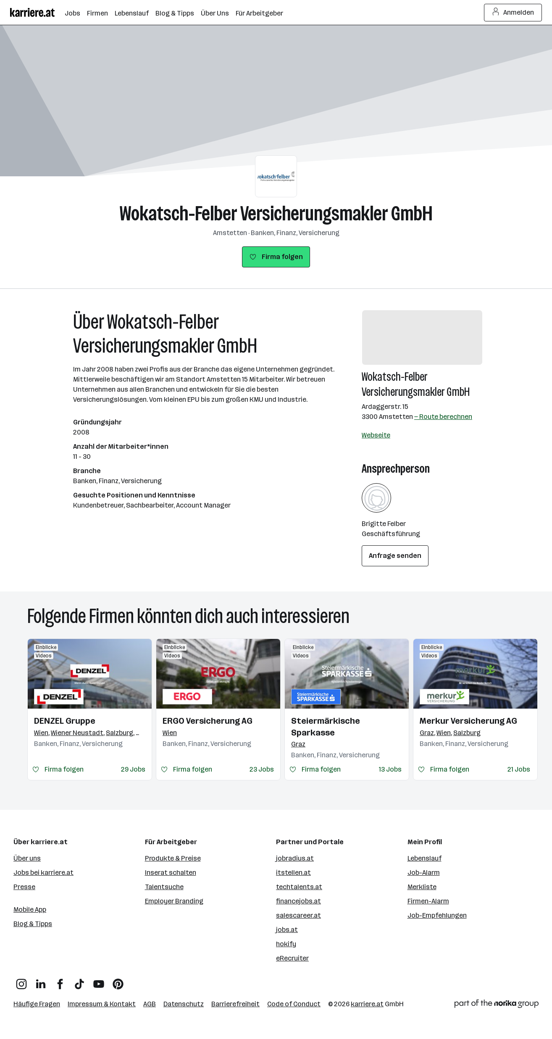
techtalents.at (299, 887)
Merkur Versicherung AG (468, 721)
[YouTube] (99, 981)
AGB (149, 1004)
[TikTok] (79, 981)
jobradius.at (295, 858)
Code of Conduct (294, 1004)
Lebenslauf (424, 858)
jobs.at (287, 930)
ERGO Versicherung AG (207, 721)
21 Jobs (518, 769)
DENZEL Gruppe (64, 721)
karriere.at (367, 1004)
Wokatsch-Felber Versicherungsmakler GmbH (276, 213)
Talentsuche (164, 887)
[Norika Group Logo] (497, 1005)
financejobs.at (298, 901)
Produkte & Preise (173, 858)
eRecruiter (292, 958)
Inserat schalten (170, 873)
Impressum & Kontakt (102, 1004)
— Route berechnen (443, 417)
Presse (24, 887)
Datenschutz (183, 1004)
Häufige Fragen (36, 1004)
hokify (286, 944)
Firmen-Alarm (428, 901)
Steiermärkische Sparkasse (325, 727)
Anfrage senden (395, 556)
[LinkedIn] (41, 981)
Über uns (27, 858)
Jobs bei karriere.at (43, 873)
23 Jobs (262, 769)
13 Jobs (390, 769)
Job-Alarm (423, 873)
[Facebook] (60, 981)
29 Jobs (133, 769)
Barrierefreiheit (235, 1004)
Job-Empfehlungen (437, 915)
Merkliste (421, 887)
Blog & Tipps (32, 924)
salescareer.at (298, 915)
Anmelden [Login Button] (513, 13)
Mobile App (29, 909)
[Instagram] (21, 981)
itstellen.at (293, 873)
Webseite (376, 435)
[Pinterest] (118, 981)
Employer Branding (174, 901)
